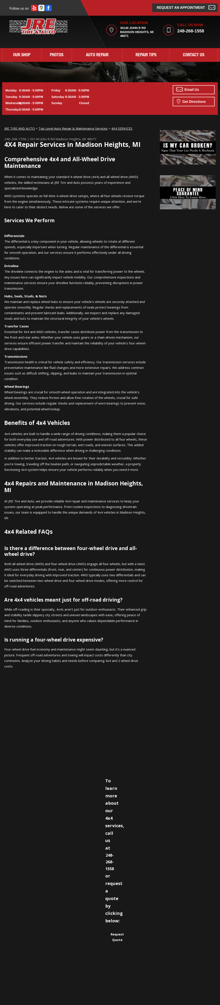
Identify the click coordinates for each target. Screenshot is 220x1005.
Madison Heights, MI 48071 (76, 139)
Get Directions (191, 101)
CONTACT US (193, 55)
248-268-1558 (190, 31)
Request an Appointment (186, 7)
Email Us (187, 89)
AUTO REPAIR (97, 55)
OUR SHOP (21, 55)
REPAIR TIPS (146, 55)
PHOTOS (56, 55)
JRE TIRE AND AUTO (19, 128)
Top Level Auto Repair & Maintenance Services (73, 128)
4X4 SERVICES (121, 128)
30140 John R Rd (42, 139)
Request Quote (117, 937)
